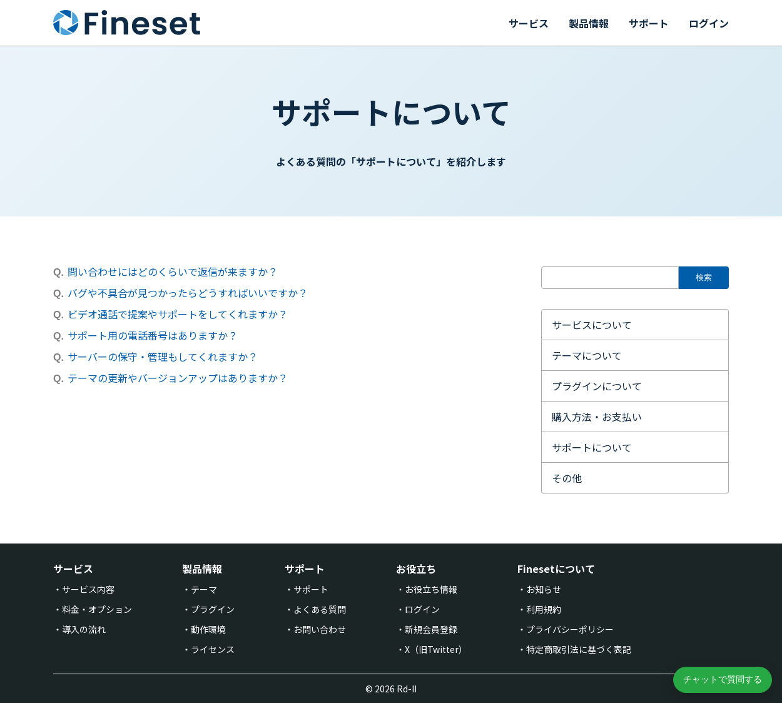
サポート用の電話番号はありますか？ (153, 335)
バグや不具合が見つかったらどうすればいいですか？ (188, 292)
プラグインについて (597, 385)
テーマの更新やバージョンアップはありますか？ (178, 377)
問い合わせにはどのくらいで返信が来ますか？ (173, 271)
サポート (649, 23)
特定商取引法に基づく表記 (578, 649)
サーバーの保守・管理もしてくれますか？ (163, 356)
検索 (704, 277)
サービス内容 (88, 589)
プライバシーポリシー (570, 629)
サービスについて (592, 324)
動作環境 (208, 629)
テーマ (204, 589)
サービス (529, 23)
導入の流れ (84, 629)
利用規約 (543, 609)
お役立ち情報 (431, 589)
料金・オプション (97, 609)
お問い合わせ (319, 629)
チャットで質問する (722, 679)
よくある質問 (319, 609)
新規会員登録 (431, 629)
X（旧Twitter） (436, 649)
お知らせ (543, 589)
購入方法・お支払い (597, 416)
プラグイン (213, 609)
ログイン (709, 23)
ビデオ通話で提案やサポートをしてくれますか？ (178, 313)
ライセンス (213, 649)
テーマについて (587, 355)
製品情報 (589, 23)
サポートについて (592, 447)
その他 (567, 477)
